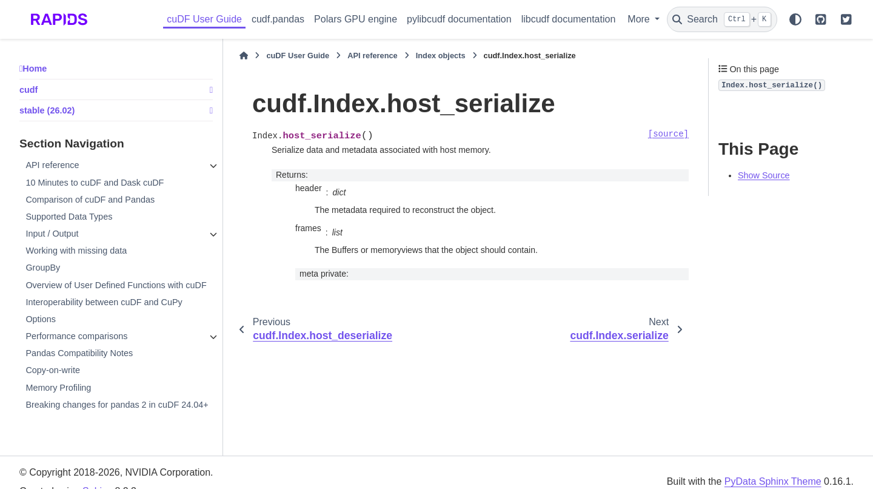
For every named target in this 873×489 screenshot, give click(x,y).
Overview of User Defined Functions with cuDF (115, 285)
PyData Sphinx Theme (772, 481)
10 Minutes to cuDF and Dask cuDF (94, 182)
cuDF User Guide (204, 19)
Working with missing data (76, 250)
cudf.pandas (278, 19)
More (639, 19)
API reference (52, 165)
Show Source (764, 175)
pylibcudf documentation (459, 19)
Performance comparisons (76, 336)
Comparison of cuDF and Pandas (90, 199)
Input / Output (51, 233)
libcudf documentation (568, 19)
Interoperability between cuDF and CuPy (103, 302)
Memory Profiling (58, 388)
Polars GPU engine (355, 19)
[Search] (722, 19)
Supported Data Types (68, 216)
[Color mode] (795, 19)
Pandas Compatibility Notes (79, 353)
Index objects (441, 55)
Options (40, 319)
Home (34, 68)
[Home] (243, 55)
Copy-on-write (52, 370)
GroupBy (42, 267)
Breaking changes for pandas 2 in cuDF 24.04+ (116, 405)
